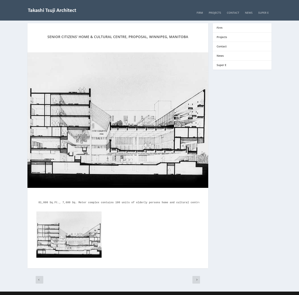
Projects (215, 7)
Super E (263, 7)
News (248, 7)
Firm (200, 7)
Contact (233, 7)
